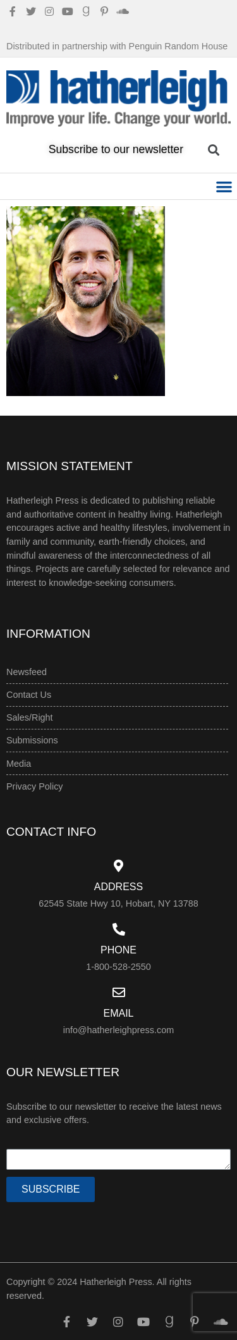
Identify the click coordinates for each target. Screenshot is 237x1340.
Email (118, 1013)
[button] (225, 186)
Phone (118, 950)
